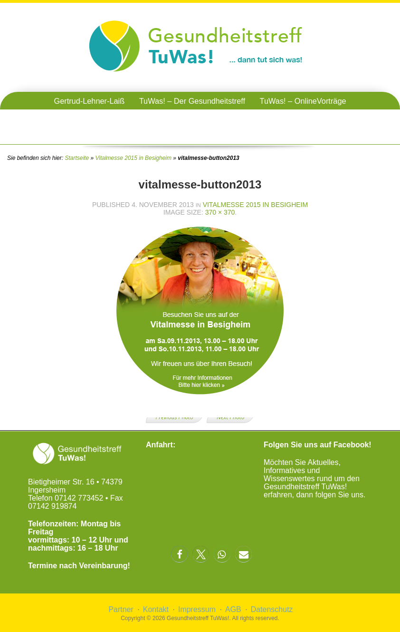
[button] (179, 554)
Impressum (197, 609)
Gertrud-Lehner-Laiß (89, 101)
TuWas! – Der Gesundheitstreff (192, 101)
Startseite (77, 158)
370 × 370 (220, 212)
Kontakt (156, 609)
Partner (120, 609)
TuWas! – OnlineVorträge (303, 101)
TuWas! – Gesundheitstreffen (200, 118)
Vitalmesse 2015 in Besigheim (133, 158)
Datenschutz (272, 609)
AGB (233, 609)
